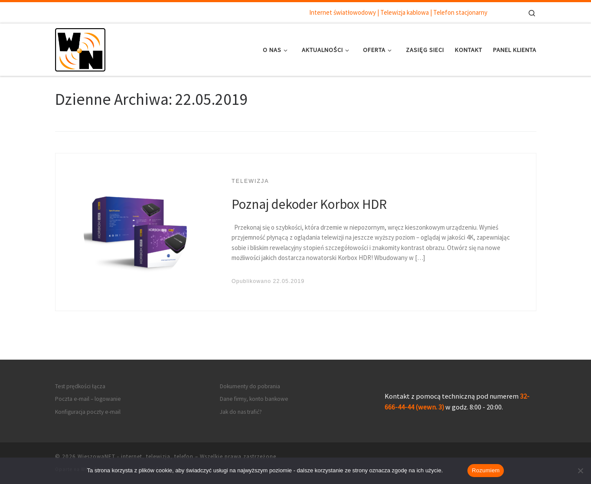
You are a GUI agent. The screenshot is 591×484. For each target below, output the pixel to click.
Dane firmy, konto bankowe (254, 399)
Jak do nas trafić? (241, 412)
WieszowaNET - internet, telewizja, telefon (135, 456)
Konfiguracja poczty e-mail (88, 412)
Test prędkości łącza (80, 386)
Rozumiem (486, 470)
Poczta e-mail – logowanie (88, 399)
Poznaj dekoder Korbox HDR (309, 203)
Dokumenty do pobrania (250, 386)
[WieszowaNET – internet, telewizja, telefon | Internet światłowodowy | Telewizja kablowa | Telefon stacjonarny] (80, 48)
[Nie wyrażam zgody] (580, 470)
